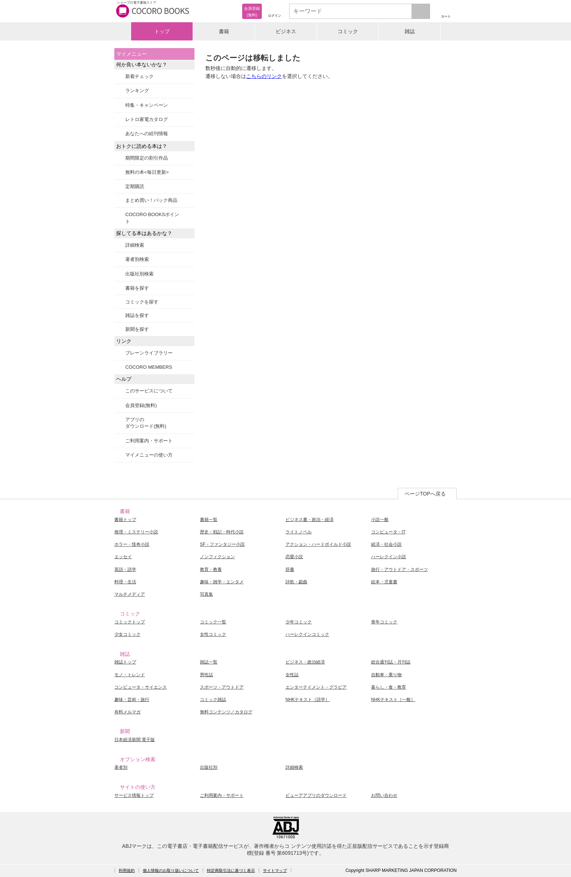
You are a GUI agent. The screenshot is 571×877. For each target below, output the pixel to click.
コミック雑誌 (213, 699)
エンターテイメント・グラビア (316, 687)
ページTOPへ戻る (425, 494)
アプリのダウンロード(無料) (145, 423)
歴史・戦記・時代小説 (222, 532)
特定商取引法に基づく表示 (231, 870)
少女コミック (127, 634)
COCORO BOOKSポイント (152, 218)
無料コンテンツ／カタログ (226, 711)
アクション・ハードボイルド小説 (318, 544)
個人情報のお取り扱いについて (171, 870)
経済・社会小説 (386, 544)
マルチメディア (129, 594)
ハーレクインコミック (307, 634)
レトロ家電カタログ (146, 119)
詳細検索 (134, 245)
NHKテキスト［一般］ (393, 699)
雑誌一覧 (208, 662)
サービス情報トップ (134, 795)
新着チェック (139, 76)
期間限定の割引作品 (146, 158)
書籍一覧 (208, 519)
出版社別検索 (139, 274)
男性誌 (206, 674)
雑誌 (410, 31)
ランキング (137, 90)
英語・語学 (125, 569)
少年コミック (299, 622)
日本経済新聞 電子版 (134, 739)
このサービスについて (149, 391)
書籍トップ (125, 519)
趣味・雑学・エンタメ (222, 581)
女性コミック (213, 634)
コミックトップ (129, 622)
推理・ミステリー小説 (136, 532)
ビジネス (286, 31)
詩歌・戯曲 (296, 581)
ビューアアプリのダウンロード (316, 795)
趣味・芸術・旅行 (131, 699)
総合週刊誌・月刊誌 (390, 662)
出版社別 (208, 767)
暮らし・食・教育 (388, 687)
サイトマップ (275, 870)
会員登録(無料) (141, 405)
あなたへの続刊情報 (146, 133)
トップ (162, 31)
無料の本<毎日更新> (147, 172)
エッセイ (123, 556)
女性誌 (292, 674)
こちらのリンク (264, 76)
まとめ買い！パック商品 (151, 200)
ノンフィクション (217, 556)
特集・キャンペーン (146, 105)
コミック (348, 31)
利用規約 (127, 870)
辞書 (290, 569)
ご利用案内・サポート (149, 440)
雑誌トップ (125, 662)
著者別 (120, 767)
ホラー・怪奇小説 (131, 544)
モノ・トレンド (129, 674)
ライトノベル (299, 532)
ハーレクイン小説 (388, 556)
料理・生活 (125, 581)
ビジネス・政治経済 (305, 662)
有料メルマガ (127, 711)
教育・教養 (211, 569)
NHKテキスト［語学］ (308, 699)
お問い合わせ (384, 795)
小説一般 (380, 519)
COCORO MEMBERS (148, 367)
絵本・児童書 (384, 581)
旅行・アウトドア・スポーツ (399, 569)
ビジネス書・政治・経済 (310, 519)
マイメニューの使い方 (149, 455)
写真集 (206, 594)
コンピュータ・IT (388, 532)
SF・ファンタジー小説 (222, 544)
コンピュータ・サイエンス (140, 687)
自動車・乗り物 (386, 674)
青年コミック (384, 622)
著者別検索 (137, 259)
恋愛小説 (294, 556)
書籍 (224, 31)
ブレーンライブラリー (149, 353)
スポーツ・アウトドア (222, 687)
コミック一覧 (213, 622)
